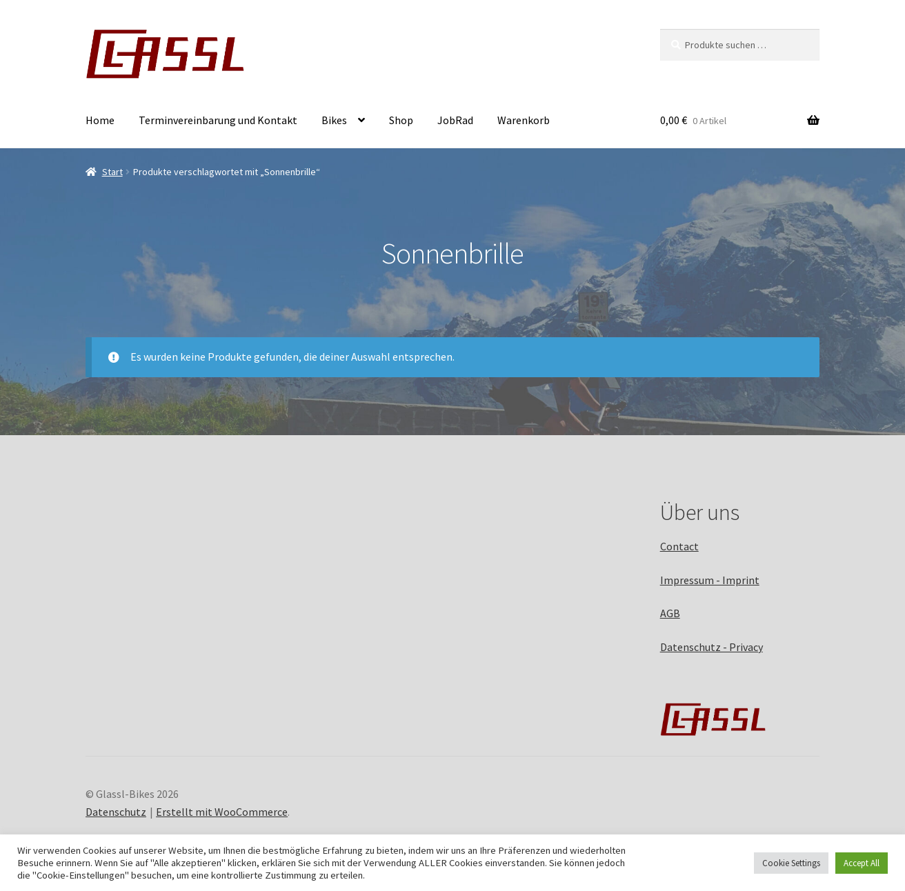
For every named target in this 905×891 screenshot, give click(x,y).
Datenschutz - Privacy (711, 647)
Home (100, 120)
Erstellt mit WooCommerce (222, 812)
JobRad (455, 120)
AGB (670, 613)
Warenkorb (523, 120)
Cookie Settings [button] (791, 863)
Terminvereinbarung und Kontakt (218, 120)
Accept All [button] (861, 863)
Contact (679, 546)
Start (112, 172)
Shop (401, 120)
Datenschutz (116, 812)
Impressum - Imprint (709, 580)
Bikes (334, 120)
